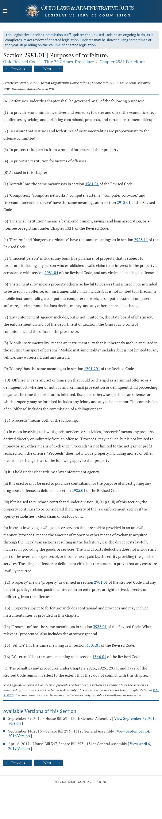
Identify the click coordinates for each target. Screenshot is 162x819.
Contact (86, 782)
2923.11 (141, 239)
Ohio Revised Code (21, 61)
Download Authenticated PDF (33, 89)
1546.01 (99, 656)
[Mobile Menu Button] (5, 11)
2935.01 (100, 626)
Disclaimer (65, 782)
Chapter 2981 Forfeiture (122, 61)
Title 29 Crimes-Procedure (69, 61)
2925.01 (78, 490)
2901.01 (101, 582)
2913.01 (124, 202)
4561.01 (92, 183)
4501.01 (93, 645)
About (103, 782)
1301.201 (92, 368)
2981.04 (51, 272)
